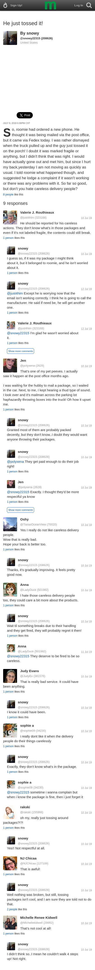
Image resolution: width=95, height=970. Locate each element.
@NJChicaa (28, 863)
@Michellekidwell (31, 922)
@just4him (27, 217)
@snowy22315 (30, 38)
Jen (23, 360)
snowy (33, 33)
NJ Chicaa (28, 858)
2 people (12, 909)
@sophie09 (27, 730)
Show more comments (20, 351)
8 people (8, 194)
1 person (8, 237)
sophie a (27, 725)
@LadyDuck (28, 589)
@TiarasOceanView (33, 524)
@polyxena (27, 365)
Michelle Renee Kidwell (38, 917)
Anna (24, 585)
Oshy (24, 519)
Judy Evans (29, 671)
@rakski (25, 812)
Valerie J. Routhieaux (37, 212)
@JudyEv (26, 676)
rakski (25, 807)
